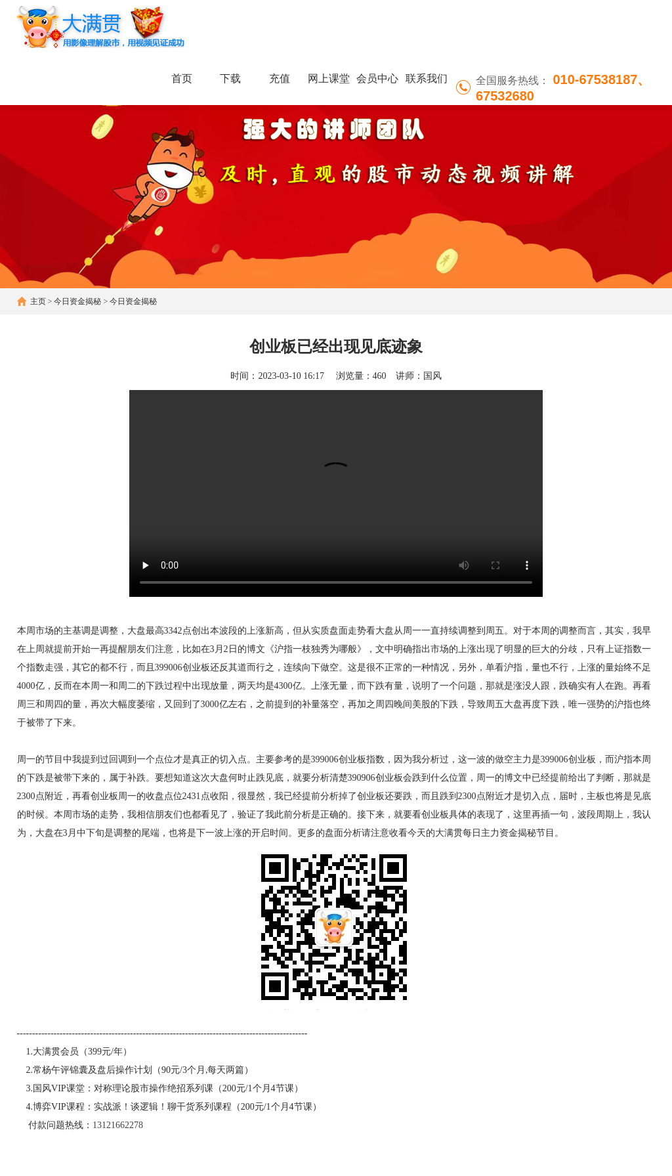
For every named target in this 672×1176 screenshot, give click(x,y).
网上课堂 (329, 78)
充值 (279, 78)
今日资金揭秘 (77, 301)
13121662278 (118, 1125)
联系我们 (427, 78)
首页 (181, 78)
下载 (230, 78)
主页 (38, 301)
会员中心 (377, 78)
